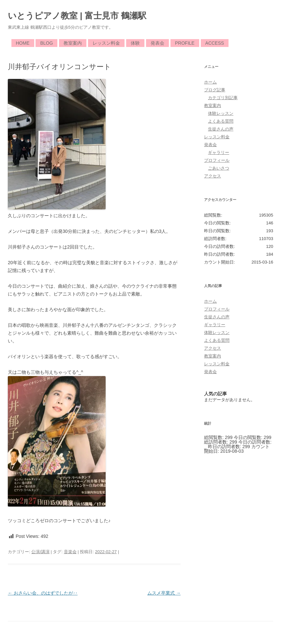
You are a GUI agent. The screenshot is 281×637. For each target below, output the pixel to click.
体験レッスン (220, 113)
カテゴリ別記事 (223, 97)
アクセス (212, 176)
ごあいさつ (218, 168)
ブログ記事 (214, 89)
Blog (46, 43)
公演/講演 (40, 551)
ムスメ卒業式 (164, 593)
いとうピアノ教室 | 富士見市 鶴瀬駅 (77, 16)
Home (23, 43)
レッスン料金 (106, 43)
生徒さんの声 (220, 129)
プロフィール (216, 160)
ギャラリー (218, 152)
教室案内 (73, 43)
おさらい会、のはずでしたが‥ (43, 593)
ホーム (210, 82)
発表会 (157, 43)
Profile (185, 43)
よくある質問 (220, 121)
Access (214, 43)
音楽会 (70, 551)
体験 (135, 43)
